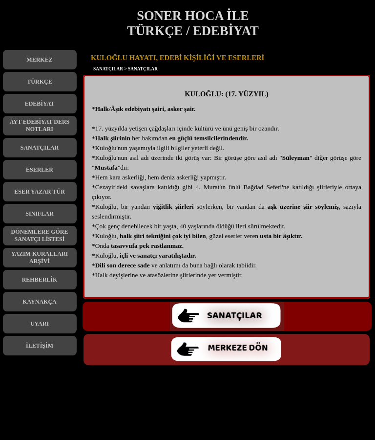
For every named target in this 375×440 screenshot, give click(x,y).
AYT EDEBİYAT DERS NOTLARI (40, 125)
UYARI (39, 323)
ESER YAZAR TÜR (39, 191)
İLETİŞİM (39, 345)
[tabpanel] (226, 189)
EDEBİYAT (40, 103)
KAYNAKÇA (39, 301)
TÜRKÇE (39, 81)
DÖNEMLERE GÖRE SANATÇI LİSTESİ (39, 235)
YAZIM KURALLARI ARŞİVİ (39, 257)
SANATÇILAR (40, 147)
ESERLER (39, 169)
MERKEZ (39, 59)
